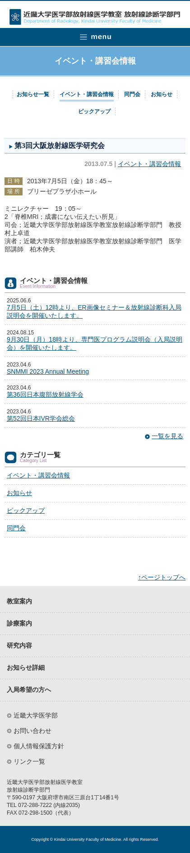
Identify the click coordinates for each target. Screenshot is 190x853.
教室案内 (19, 601)
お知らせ (161, 94)
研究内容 (19, 645)
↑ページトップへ (161, 577)
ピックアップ (94, 111)
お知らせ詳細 (26, 667)
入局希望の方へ (29, 689)
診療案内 (19, 623)
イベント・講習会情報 (87, 94)
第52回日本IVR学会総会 (41, 418)
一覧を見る (167, 436)
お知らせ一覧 (33, 94)
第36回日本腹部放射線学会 (45, 394)
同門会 (132, 94)
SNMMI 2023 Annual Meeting (48, 371)
